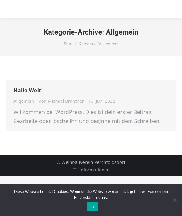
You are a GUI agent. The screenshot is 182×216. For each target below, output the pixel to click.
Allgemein (23, 101)
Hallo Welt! (28, 90)
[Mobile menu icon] (170, 9)
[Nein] (175, 200)
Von (61, 101)
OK (92, 207)
